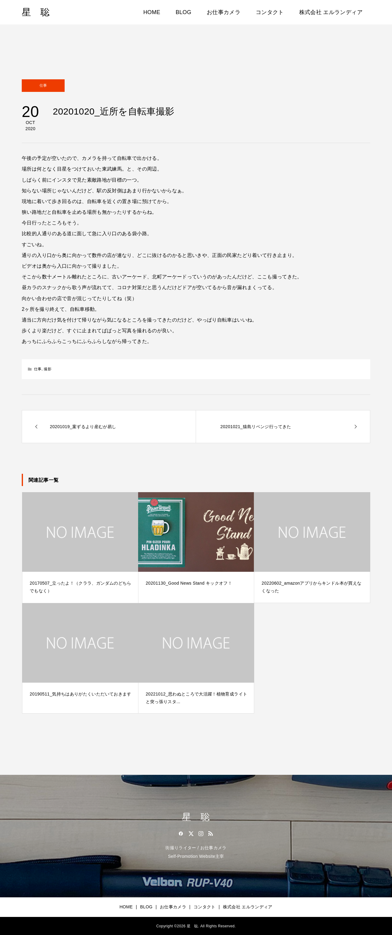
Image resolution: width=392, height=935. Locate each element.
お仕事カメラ (223, 12)
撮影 (47, 369)
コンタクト (270, 12)
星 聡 (36, 12)
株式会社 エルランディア (331, 12)
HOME (151, 12)
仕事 (43, 85)
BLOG (183, 12)
